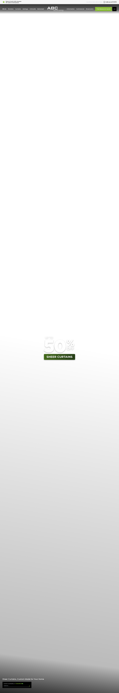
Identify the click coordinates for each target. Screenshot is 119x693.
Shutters (11, 9)
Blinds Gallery (99, 2)
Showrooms (89, 9)
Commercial (80, 9)
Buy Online (91, 2)
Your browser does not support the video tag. (59, 348)
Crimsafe (33, 9)
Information (71, 9)
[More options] (114, 9)
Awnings (25, 9)
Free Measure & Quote (103, 9)
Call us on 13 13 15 (110, 2)
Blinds (4, 9)
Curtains (18, 9)
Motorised (40, 9)
